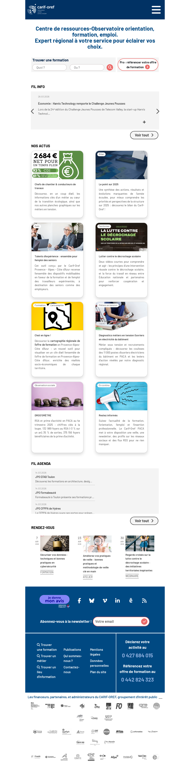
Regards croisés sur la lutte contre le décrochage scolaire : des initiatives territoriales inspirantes (138, 574)
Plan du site (98, 683)
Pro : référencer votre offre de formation (138, 64)
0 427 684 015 (137, 667)
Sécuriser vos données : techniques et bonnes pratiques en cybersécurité (54, 572)
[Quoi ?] (49, 67)
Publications (72, 661)
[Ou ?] (87, 67)
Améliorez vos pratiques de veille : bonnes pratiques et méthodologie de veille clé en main (96, 575)
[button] (32, 117)
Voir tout (144, 146)
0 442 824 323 (137, 691)
